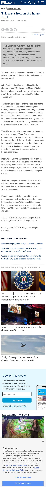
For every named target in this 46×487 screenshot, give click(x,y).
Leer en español (39, 35)
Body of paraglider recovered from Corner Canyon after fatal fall (20, 359)
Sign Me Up (17, 400)
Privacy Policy (21, 465)
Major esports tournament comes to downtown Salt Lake (21, 328)
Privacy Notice (22, 406)
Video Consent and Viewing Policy (20, 469)
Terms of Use (12, 406)
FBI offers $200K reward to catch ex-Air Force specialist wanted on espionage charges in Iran (21, 296)
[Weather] (23, 2)
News (3, 8)
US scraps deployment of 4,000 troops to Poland (22, 243)
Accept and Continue (23, 483)
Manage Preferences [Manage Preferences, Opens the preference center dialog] (23, 477)
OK (43, 441)
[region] (23, 462)
